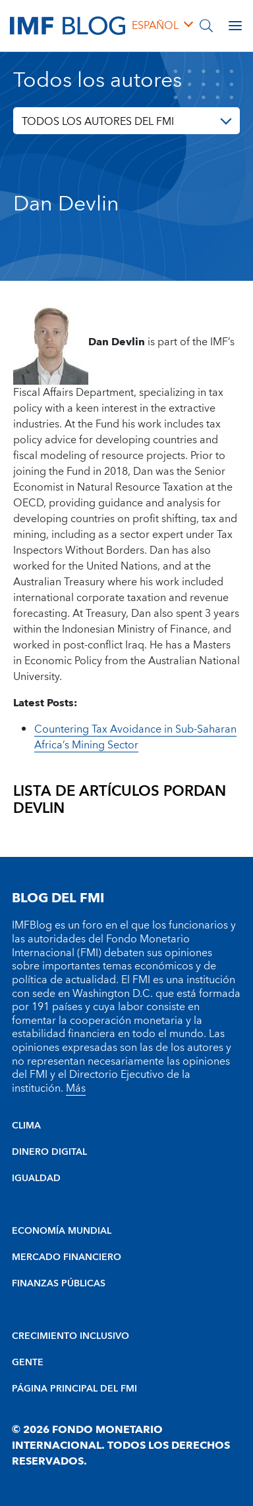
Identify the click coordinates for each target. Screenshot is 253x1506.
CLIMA (26, 1125)
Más (76, 1088)
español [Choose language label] (155, 26)
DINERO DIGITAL (49, 1152)
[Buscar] (206, 26)
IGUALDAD (36, 1178)
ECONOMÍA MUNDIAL (61, 1231)
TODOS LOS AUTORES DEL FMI (98, 121)
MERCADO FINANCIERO (66, 1257)
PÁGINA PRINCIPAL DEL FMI (74, 1389)
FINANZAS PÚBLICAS (58, 1283)
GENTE (27, 1362)
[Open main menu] (235, 25)
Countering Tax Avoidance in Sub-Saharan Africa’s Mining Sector (135, 737)
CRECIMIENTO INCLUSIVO (70, 1336)
